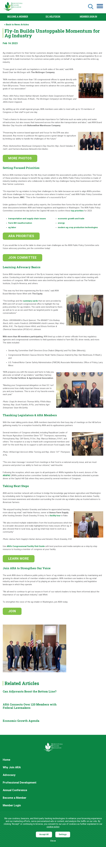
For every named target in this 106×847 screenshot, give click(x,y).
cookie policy (53, 826)
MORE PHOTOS (20, 158)
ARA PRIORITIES (21, 236)
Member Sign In (88, 16)
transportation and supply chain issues (27, 218)
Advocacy (9, 775)
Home (6, 759)
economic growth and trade (71, 218)
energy (61, 223)
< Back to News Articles (16, 25)
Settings (63, 834)
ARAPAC (6, 475)
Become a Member (17, 16)
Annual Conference (15, 790)
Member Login (12, 805)
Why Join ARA (12, 767)
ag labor (12, 227)
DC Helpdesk (53, 16)
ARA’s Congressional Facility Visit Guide (26, 546)
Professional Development (19, 782)
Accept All (44, 834)
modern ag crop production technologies (78, 227)
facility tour (55, 515)
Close (53, 841)
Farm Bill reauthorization (20, 223)
